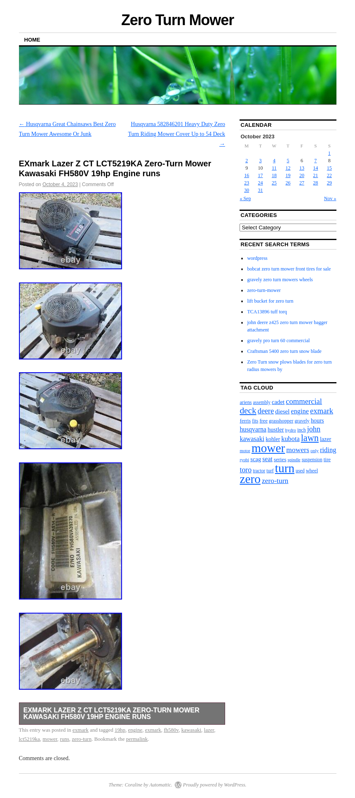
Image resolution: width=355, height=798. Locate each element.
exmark (81, 730)
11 (274, 168)
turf (270, 471)
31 (260, 190)
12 (287, 168)
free (263, 421)
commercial (304, 401)
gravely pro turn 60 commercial (278, 340)
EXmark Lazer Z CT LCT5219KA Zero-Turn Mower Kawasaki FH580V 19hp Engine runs (112, 713)
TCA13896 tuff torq (267, 312)
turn (284, 468)
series (280, 459)
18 (274, 175)
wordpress (257, 258)
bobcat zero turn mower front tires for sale (289, 269)
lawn (310, 438)
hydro (290, 429)
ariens (246, 402)
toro (246, 470)
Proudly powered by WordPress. (215, 785)
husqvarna (253, 429)
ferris (245, 421)
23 (246, 183)
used (300, 471)
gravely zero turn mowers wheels (280, 279)
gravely (302, 421)
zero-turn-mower (263, 290)
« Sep (245, 198)
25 (274, 183)
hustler (276, 429)
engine (135, 730)
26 (287, 183)
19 (287, 175)
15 (329, 168)
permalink (137, 739)
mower (49, 739)
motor (245, 450)
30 (246, 190)
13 (301, 168)
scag (255, 459)
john (313, 429)
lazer (209, 730)
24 (260, 183)
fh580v (171, 730)
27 (301, 183)
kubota (290, 439)
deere (266, 411)
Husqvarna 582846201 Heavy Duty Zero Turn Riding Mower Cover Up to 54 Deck (176, 134)
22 (329, 175)
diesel (282, 411)
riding (328, 450)
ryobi (244, 459)
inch (301, 430)
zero (250, 478)
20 (301, 175)
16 (246, 175)
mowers (297, 450)
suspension (312, 459)
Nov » (330, 198)
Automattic (160, 785)
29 (329, 183)
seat (267, 458)
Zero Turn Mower (177, 20)
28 (315, 183)
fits (255, 421)
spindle (294, 459)
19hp (120, 730)
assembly (261, 402)
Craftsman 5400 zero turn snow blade (284, 351)
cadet (278, 402)
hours (317, 420)
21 (315, 175)
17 (260, 175)
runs (64, 739)
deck (248, 410)
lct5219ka (29, 739)
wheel (312, 471)
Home (32, 40)
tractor (259, 470)
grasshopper (281, 421)
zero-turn (82, 739)
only (314, 450)
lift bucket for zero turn (270, 301)
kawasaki (191, 730)
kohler (273, 439)
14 (315, 168)
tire (327, 459)
